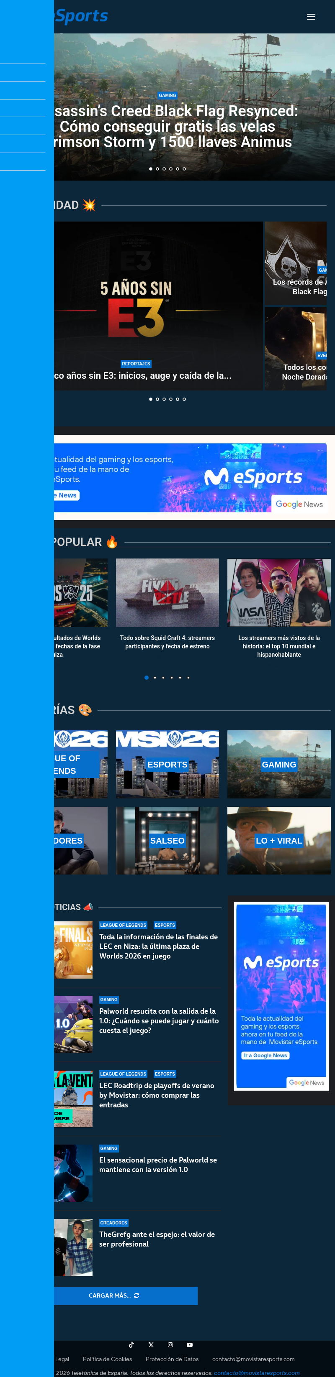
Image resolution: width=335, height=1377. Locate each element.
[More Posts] (114, 1296)
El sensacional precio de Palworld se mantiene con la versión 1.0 (158, 1165)
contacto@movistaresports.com (253, 1359)
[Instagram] (170, 1345)
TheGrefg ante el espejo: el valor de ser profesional (157, 1239)
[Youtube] (190, 1345)
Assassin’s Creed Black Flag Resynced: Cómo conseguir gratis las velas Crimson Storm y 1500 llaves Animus (168, 126)
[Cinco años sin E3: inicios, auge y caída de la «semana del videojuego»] (136, 306)
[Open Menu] (311, 17)
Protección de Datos (172, 1359)
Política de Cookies (107, 1359)
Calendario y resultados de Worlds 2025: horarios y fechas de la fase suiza (55, 646)
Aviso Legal (54, 1359)
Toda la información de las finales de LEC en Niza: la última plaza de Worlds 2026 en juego (158, 946)
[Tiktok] (131, 1345)
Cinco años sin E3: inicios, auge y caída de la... (136, 375)
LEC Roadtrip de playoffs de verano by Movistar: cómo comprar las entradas (156, 1095)
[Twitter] (151, 1345)
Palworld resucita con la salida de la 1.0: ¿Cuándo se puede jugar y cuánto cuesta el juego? (159, 1020)
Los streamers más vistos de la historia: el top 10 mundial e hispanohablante (279, 646)
